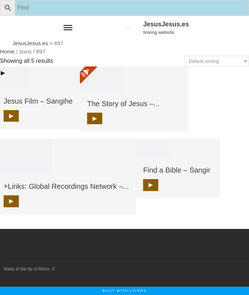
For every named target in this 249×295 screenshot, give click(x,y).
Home (7, 51)
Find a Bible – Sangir (176, 170)
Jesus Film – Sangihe (38, 101)
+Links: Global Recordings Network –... (66, 186)
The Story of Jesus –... (123, 104)
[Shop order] (216, 61)
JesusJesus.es (166, 24)
